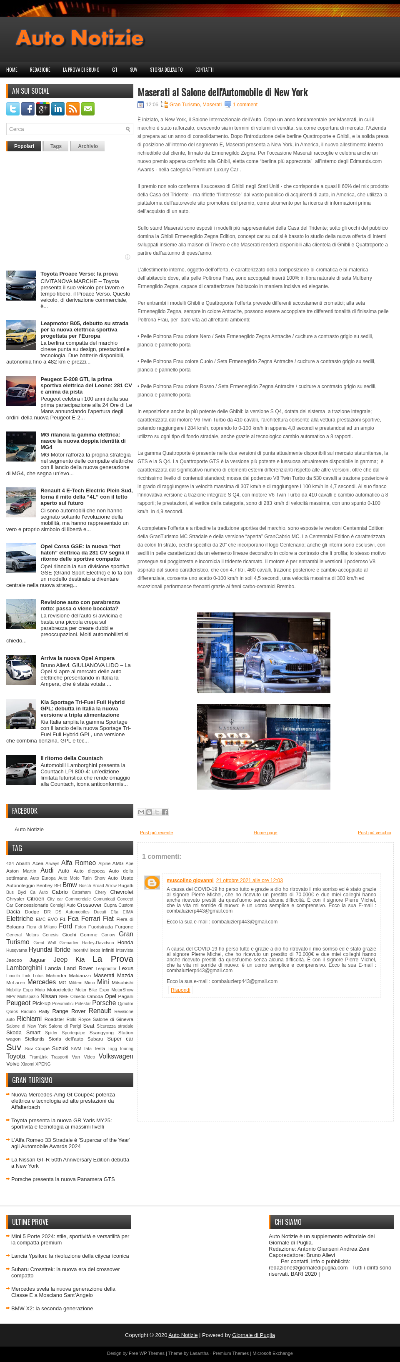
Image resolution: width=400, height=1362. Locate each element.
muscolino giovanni (190, 880)
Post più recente (156, 832)
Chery (100, 892)
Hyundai (40, 949)
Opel (110, 996)
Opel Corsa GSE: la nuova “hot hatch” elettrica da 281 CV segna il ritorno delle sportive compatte (84, 552)
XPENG (42, 1064)
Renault (100, 1010)
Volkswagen (116, 1056)
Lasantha (199, 1353)
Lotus (38, 975)
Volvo (13, 1064)
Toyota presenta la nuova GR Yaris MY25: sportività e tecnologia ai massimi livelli (61, 1123)
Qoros (12, 1011)
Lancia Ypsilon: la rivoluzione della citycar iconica (70, 1256)
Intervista (124, 950)
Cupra (110, 905)
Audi (46, 870)
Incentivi (80, 950)
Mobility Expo (19, 990)
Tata (87, 1048)
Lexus (126, 968)
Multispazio (28, 996)
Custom (125, 905)
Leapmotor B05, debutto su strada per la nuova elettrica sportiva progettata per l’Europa (84, 329)
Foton (80, 927)
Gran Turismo (185, 105)
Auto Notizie (29, 829)
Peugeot (18, 1002)
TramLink (39, 1057)
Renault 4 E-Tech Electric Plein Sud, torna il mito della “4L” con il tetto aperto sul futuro (86, 496)
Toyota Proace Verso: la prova (79, 274)
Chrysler (15, 898)
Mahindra (56, 975)
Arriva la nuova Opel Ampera (77, 658)
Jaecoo (14, 960)
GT (115, 69)
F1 (63, 919)
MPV (11, 996)
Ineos (95, 950)
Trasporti (59, 1057)
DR (47, 911)
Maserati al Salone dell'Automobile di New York (223, 92)
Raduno (28, 1011)
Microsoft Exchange (272, 1353)
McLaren (15, 982)
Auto (64, 871)
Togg (112, 1048)
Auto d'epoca (89, 870)
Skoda (14, 1032)
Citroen (36, 898)
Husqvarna (16, 950)
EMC (40, 919)
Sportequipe (73, 1033)
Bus (10, 892)
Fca (73, 918)
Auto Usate (120, 877)
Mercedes (42, 982)
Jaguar (37, 960)
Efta (114, 912)
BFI (57, 885)
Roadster (54, 1019)
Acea (38, 863)
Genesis (50, 935)
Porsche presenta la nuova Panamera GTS (63, 1179)
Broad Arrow (104, 885)
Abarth (23, 863)
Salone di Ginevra (113, 1019)
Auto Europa (42, 878)
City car (55, 899)
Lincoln (13, 975)
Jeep (60, 959)
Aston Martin (21, 870)
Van (76, 1056)
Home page (266, 832)
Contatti (204, 69)
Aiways (52, 863)
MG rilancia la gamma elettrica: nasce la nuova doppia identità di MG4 (82, 440)
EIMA (128, 912)
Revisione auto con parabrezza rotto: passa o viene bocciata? (80, 605)
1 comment (245, 105)
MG (63, 982)
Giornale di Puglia (253, 1335)
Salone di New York (26, 1026)
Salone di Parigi (65, 1026)
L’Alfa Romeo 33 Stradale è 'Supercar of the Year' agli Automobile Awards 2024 (70, 1143)
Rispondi (180, 990)
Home (12, 69)
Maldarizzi (80, 975)
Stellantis (34, 1038)
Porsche (104, 1002)
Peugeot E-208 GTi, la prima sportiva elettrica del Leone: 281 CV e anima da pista (86, 385)
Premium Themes (231, 1353)
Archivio (88, 146)
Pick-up (41, 1003)
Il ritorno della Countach (71, 758)
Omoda (95, 996)
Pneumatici (62, 1003)
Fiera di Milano (41, 927)
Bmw (69, 884)
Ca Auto (39, 892)
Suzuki (60, 1048)
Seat (89, 1026)
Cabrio (60, 892)
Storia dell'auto (166, 69)
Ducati (100, 912)
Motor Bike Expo (92, 990)
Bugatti (125, 885)
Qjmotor (125, 1003)
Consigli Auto (62, 905)
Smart (33, 1032)
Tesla (99, 1048)
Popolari (24, 146)
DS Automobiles (72, 912)
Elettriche (19, 918)
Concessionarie (31, 905)
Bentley (44, 885)
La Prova (112, 958)
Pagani (125, 996)
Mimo (90, 983)
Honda (125, 942)
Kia (80, 959)
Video (89, 1057)
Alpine (104, 863)
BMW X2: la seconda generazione (52, 1308)
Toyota (15, 1056)
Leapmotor (106, 968)
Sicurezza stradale (115, 1026)
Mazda (125, 975)
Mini (103, 982)
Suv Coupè (37, 1048)
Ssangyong (102, 1032)
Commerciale (78, 899)
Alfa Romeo (78, 862)
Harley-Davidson (98, 943)
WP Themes (152, 1353)
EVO (53, 919)
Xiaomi (27, 1064)
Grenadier (68, 943)
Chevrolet (121, 892)
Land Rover (78, 968)
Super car (120, 1039)
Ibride (62, 949)
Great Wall (44, 943)
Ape (130, 863)
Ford (65, 926)
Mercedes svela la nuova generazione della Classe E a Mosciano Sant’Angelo (63, 1292)
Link (26, 975)
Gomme (89, 934)
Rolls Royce (79, 1019)
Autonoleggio (20, 885)
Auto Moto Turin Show (81, 878)
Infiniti (108, 950)
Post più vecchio (374, 832)
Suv (134, 69)
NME (64, 996)
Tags (56, 146)
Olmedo (77, 996)
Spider (51, 1033)
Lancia (53, 968)
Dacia (13, 911)
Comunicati (104, 899)
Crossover (89, 905)
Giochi (69, 934)
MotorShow (122, 990)
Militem (75, 983)
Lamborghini (24, 967)
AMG (118, 863)
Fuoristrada (100, 926)
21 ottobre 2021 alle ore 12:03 (249, 880)
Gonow (108, 935)
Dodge (32, 911)
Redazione (40, 69)
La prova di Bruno (81, 69)
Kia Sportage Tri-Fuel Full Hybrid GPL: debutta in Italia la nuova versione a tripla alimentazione (82, 708)
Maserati (103, 975)
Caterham (81, 892)
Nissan (48, 996)
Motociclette (60, 989)
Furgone (124, 926)
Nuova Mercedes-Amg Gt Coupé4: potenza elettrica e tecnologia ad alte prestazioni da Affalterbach (63, 1100)
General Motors (22, 935)
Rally (44, 1011)
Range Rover (68, 1011)
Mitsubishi (122, 982)
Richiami (29, 1018)
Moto (40, 990)
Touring (126, 1048)
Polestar (83, 1003)
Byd (22, 892)
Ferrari (90, 918)
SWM (76, 1048)
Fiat (108, 918)
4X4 (10, 863)
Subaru (95, 1038)
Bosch (85, 885)
